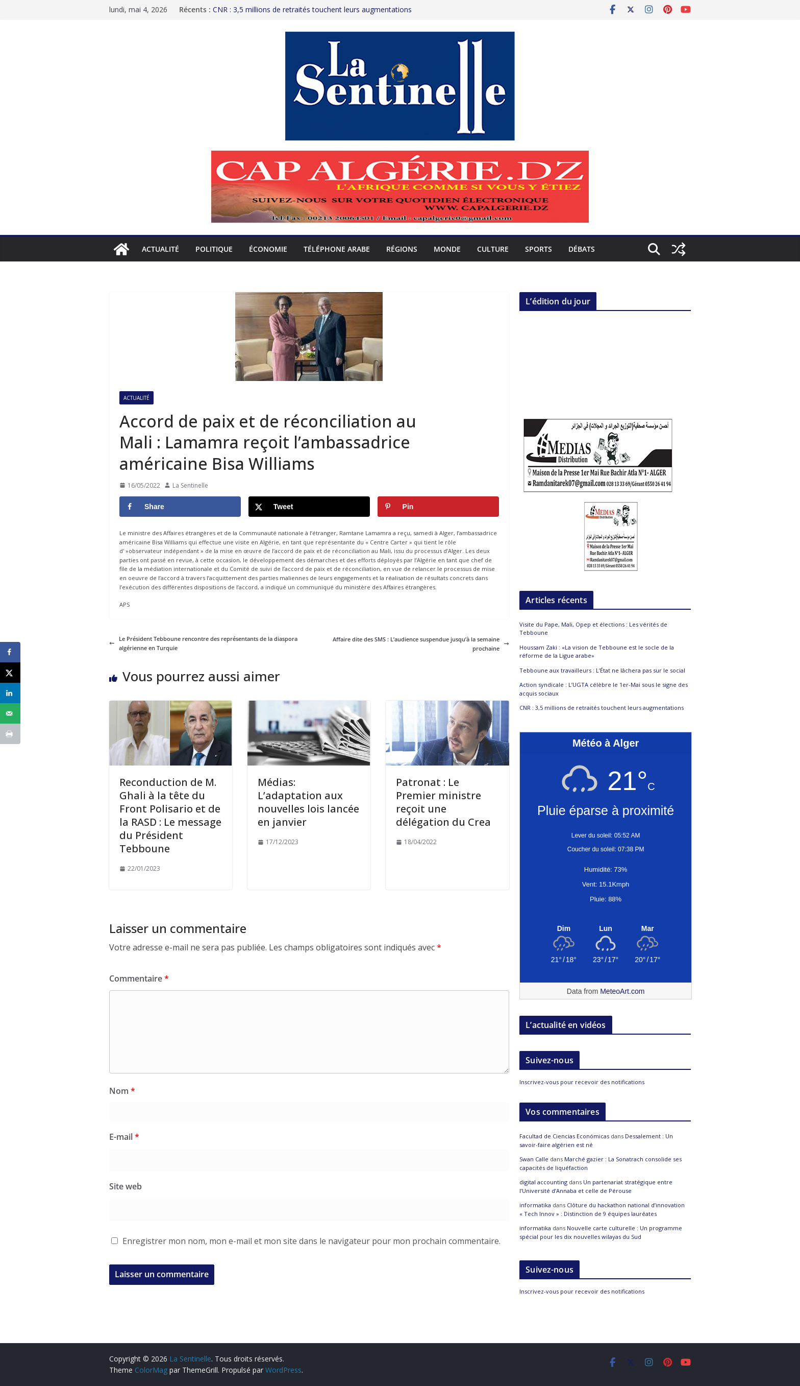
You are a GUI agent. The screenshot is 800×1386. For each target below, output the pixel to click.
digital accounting (543, 1182)
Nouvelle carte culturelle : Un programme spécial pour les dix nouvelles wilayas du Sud (600, 1232)
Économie (268, 249)
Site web (125, 1186)
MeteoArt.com (622, 991)
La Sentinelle (190, 485)
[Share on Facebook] (180, 506)
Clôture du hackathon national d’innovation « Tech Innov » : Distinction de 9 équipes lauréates (602, 1209)
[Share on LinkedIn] (10, 693)
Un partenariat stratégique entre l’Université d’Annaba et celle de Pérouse (595, 1186)
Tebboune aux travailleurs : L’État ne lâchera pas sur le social (602, 670)
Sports (538, 249)
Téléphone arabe (337, 249)
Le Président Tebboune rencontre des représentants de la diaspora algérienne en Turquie (203, 643)
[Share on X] (309, 506)
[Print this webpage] (10, 734)
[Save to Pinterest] (438, 506)
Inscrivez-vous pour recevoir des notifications (581, 1082)
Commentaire (139, 978)
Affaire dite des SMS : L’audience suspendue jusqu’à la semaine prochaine (421, 643)
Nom (122, 1090)
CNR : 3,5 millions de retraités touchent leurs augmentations (312, 6)
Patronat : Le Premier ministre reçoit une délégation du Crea (443, 802)
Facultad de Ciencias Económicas (564, 1136)
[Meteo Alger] (605, 929)
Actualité (160, 249)
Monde (447, 249)
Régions (401, 249)
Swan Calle (533, 1159)
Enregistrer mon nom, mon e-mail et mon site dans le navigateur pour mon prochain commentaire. (311, 1241)
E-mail (124, 1136)
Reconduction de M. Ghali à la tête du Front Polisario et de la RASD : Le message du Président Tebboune (170, 815)
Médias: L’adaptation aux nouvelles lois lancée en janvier (308, 802)
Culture (493, 249)
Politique (214, 249)
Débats (581, 249)
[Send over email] (10, 713)
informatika (535, 1205)
